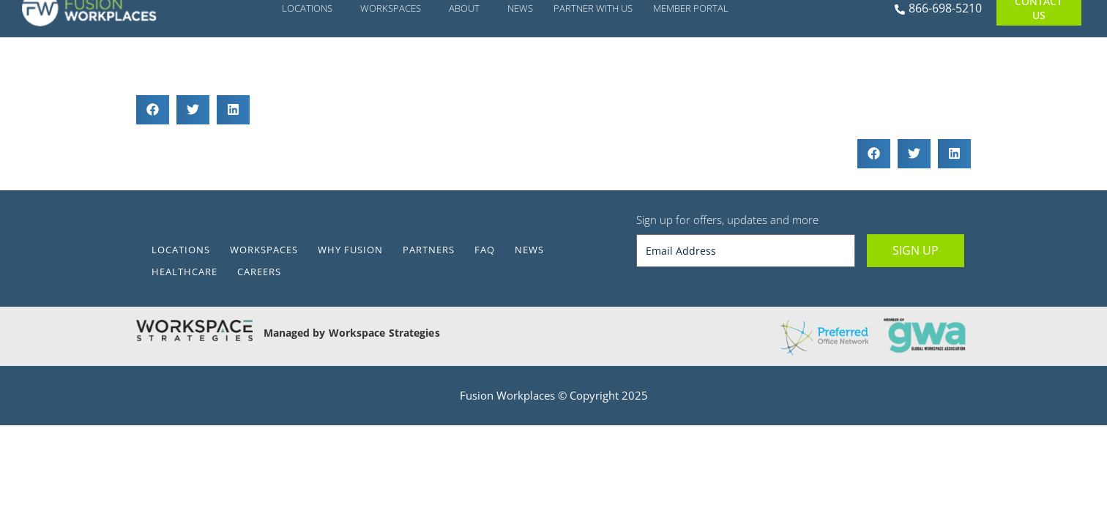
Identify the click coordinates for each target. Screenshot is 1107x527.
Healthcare (184, 271)
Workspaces (394, 61)
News (520, 61)
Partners (429, 249)
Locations (311, 61)
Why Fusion (350, 249)
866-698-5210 (938, 61)
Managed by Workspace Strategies (352, 333)
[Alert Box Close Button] (950, 17)
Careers (259, 271)
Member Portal (694, 61)
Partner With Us (593, 61)
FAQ (484, 249)
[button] (152, 109)
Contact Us (1038, 61)
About (468, 61)
